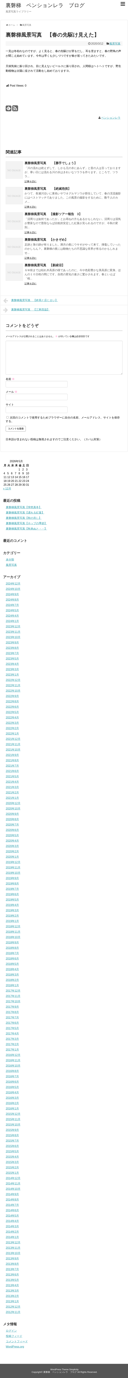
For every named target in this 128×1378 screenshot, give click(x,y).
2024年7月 (12, 605)
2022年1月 (12, 733)
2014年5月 (12, 1215)
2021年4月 (12, 781)
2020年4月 (12, 840)
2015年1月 (12, 1172)
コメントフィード (17, 1341)
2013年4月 (12, 1285)
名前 (10, 379)
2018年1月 (12, 985)
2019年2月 (12, 915)
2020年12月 (13, 803)
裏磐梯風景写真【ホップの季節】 (26, 523)
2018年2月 (12, 980)
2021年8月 (12, 760)
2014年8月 (12, 1199)
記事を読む (31, 181)
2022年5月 (12, 712)
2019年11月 (13, 867)
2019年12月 (13, 862)
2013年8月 (12, 1263)
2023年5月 (12, 658)
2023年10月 (13, 637)
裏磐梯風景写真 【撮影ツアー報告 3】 (53, 214)
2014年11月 (13, 1183)
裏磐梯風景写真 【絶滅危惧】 (48, 188)
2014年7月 (12, 1204)
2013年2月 (12, 1296)
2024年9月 (12, 594)
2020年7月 (12, 824)
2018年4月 (12, 969)
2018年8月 (12, 947)
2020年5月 (12, 835)
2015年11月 (13, 1119)
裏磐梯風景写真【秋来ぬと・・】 (26, 528)
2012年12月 (13, 1306)
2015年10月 (13, 1124)
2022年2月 (12, 728)
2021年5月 (12, 776)
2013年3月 (12, 1290)
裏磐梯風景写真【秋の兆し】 (24, 517)
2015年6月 (12, 1146)
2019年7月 (12, 888)
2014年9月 (12, 1194)
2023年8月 (12, 647)
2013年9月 (12, 1258)
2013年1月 (12, 1301)
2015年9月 (12, 1129)
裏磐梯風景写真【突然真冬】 (24, 507)
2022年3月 (12, 722)
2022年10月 (13, 690)
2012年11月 (13, 1312)
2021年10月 (13, 749)
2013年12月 (13, 1242)
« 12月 (7, 488)
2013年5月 (12, 1279)
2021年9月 (12, 755)
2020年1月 (12, 856)
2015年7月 (12, 1140)
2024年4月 (12, 615)
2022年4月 (12, 717)
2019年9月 (12, 878)
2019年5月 (12, 899)
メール (11, 391)
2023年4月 (12, 663)
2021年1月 (12, 797)
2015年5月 (12, 1151)
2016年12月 (13, 1055)
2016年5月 (12, 1087)
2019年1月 (12, 921)
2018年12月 (13, 926)
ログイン (11, 1330)
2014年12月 (13, 1178)
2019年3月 (12, 910)
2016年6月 (12, 1081)
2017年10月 (13, 1001)
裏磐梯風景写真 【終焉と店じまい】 (30, 300)
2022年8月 (12, 701)
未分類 (10, 559)
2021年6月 (12, 771)
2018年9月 (12, 942)
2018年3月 (12, 974)
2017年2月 (12, 1044)
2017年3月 (12, 1038)
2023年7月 (12, 653)
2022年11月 (13, 685)
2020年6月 (12, 830)
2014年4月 (12, 1221)
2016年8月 (12, 1071)
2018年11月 (13, 931)
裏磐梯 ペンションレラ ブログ (45, 5)
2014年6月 (12, 1210)
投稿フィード (14, 1336)
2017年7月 (12, 1017)
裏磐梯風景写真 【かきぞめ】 (46, 239)
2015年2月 (12, 1167)
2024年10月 (13, 588)
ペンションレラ (110, 117)
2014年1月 (12, 1237)
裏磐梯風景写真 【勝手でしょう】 (51, 163)
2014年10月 (13, 1188)
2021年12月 (13, 738)
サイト (10, 404)
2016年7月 (12, 1076)
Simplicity (74, 1369)
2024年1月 (12, 621)
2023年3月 (12, 669)
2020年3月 (12, 846)
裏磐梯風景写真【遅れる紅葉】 (25, 512)
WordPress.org (15, 1346)
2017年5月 (12, 1028)
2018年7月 (12, 953)
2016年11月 (13, 1060)
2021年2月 (12, 792)
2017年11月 (13, 996)
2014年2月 (12, 1231)
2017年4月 (12, 1033)
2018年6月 (12, 958)
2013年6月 (12, 1274)
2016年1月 (12, 1108)
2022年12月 (13, 680)
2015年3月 (12, 1162)
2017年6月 (12, 1022)
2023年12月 (13, 626)
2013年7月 (12, 1269)
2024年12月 (13, 583)
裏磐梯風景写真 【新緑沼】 (45, 265)
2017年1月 (12, 1049)
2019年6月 (12, 894)
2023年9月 (12, 642)
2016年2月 (12, 1103)
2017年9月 (12, 1006)
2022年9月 (12, 696)
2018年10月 (13, 937)
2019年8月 (12, 883)
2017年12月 (13, 990)
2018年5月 (12, 963)
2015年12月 (13, 1113)
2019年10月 (13, 872)
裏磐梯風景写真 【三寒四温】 (26, 310)
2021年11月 (13, 744)
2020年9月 (12, 813)
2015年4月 (12, 1156)
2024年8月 (12, 599)
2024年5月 (12, 610)
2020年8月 (12, 819)
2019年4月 (12, 905)
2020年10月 (13, 808)
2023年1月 (12, 674)
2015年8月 (12, 1135)
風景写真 (114, 43)
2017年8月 (12, 1012)
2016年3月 (12, 1097)
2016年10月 (13, 1065)
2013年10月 (13, 1253)
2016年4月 (12, 1092)
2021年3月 (12, 787)
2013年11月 (13, 1247)
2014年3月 (12, 1226)
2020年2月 (12, 851)
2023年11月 (13, 631)
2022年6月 (12, 706)
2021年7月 (12, 765)
